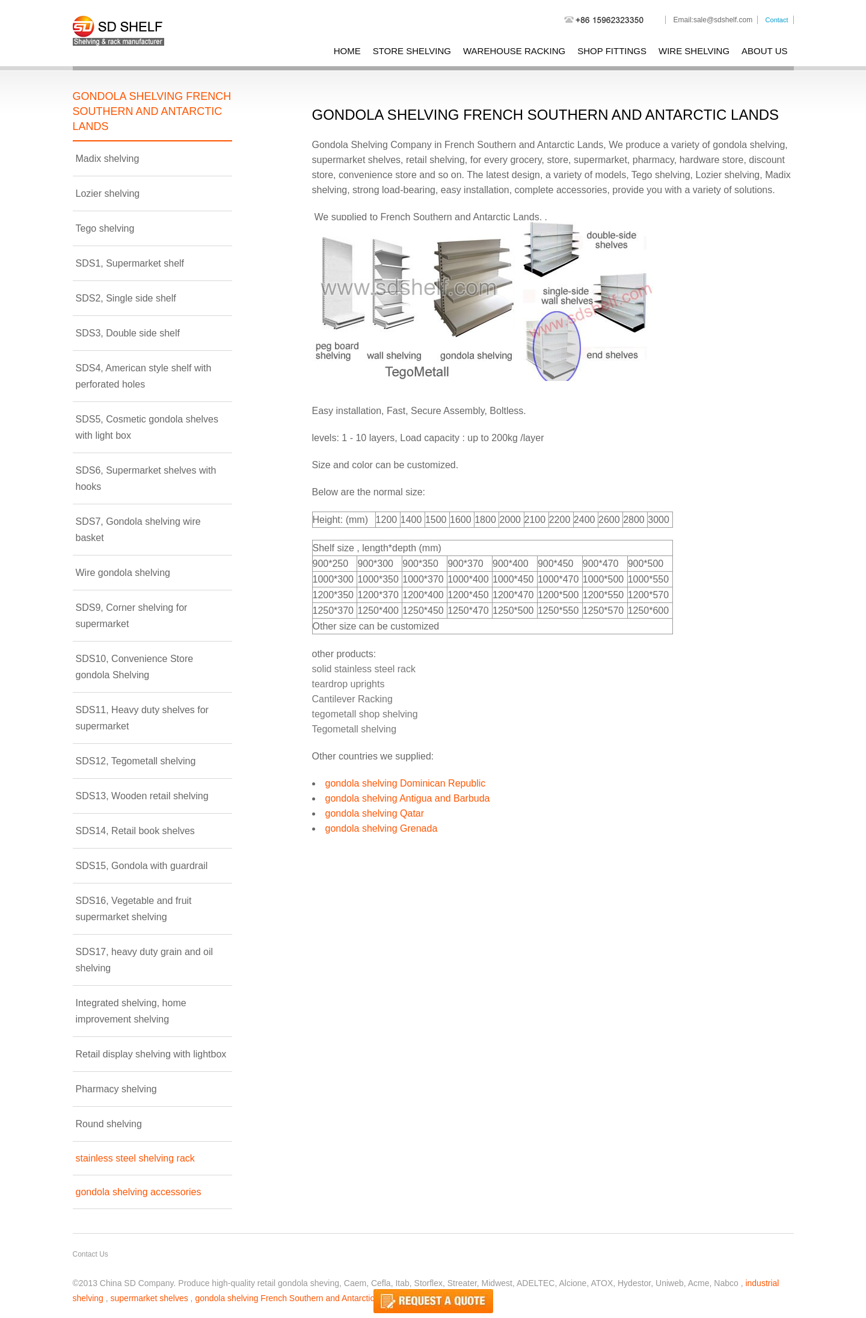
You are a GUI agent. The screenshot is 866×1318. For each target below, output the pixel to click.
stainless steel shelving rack (135, 1158)
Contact (777, 19)
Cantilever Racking (352, 699)
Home (347, 51)
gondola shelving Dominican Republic (405, 783)
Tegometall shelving (354, 729)
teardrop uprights (348, 684)
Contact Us (90, 1254)
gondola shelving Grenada (381, 828)
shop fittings (611, 51)
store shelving (412, 51)
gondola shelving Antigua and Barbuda (407, 798)
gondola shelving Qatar (375, 813)
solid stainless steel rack (364, 669)
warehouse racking (514, 51)
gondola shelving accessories (138, 1192)
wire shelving (694, 51)
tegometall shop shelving (365, 714)
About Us (764, 51)
